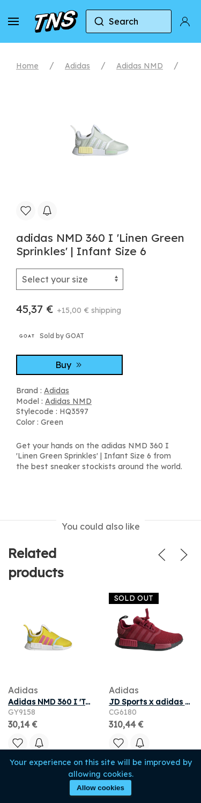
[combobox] (129, 21)
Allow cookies (100, 788)
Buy (69, 365)
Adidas (77, 66)
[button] (13, 21)
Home (27, 66)
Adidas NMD (139, 66)
